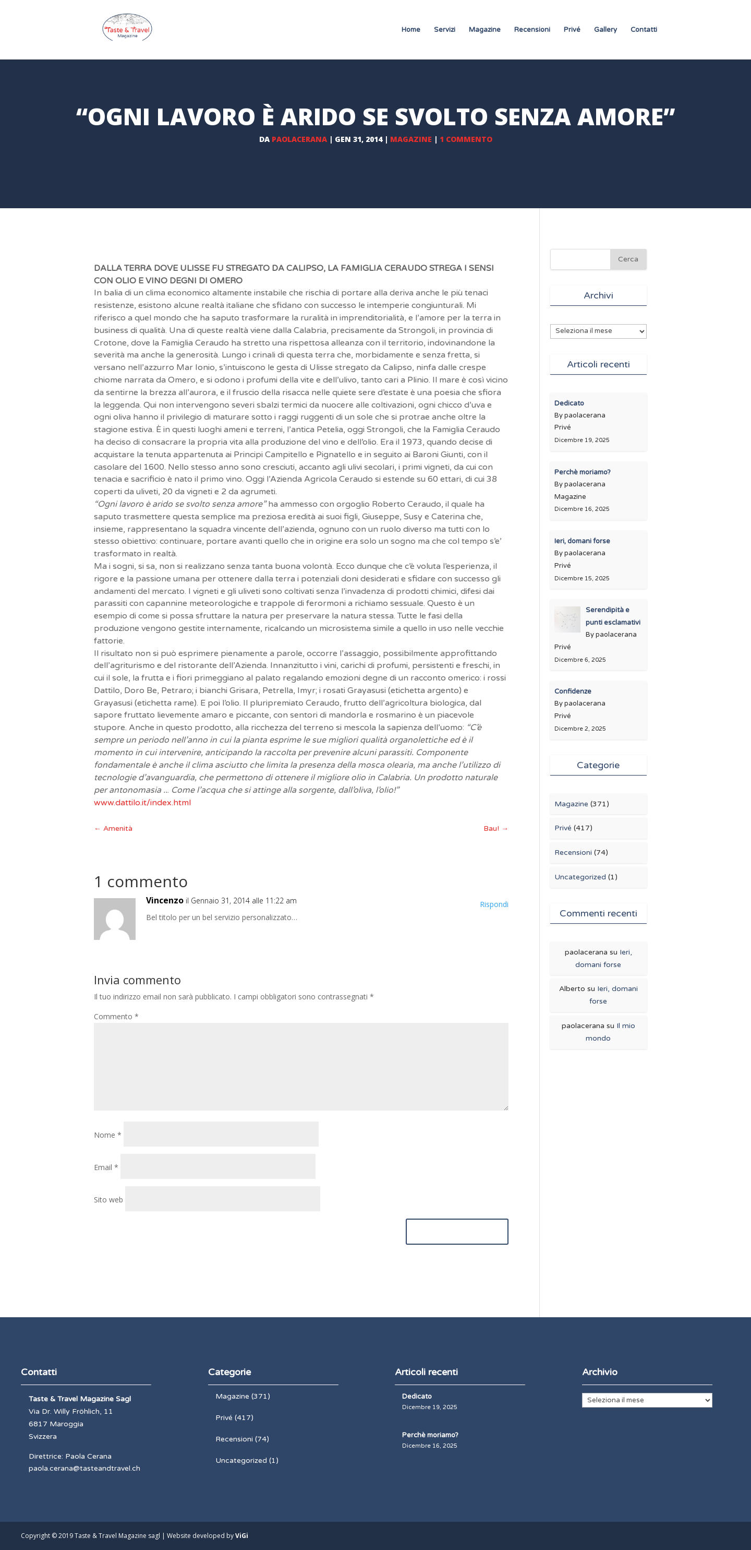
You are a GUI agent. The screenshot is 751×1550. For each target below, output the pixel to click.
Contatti (644, 30)
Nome (108, 1135)
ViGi (241, 1535)
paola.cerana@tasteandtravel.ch (84, 1468)
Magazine (485, 30)
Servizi (444, 30)
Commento (116, 1016)
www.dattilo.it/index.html (142, 802)
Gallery (605, 30)
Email (106, 1167)
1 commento (466, 139)
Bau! (495, 828)
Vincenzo (165, 900)
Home (411, 30)
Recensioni (532, 30)
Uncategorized (580, 877)
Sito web (108, 1200)
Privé (572, 30)
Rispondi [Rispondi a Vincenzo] (494, 904)
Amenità (113, 828)
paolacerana (299, 139)
